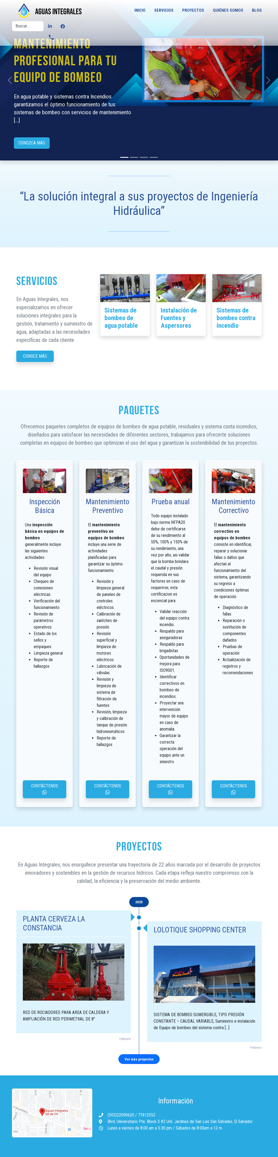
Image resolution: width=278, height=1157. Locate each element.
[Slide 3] (154, 157)
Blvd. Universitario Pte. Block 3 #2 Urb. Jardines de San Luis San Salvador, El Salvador (180, 1121)
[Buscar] (28, 26)
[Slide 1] (134, 157)
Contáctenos (44, 788)
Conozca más (31, 143)
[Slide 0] (124, 157)
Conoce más (35, 356)
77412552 (146, 1115)
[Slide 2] (144, 157)
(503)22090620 (121, 1115)
